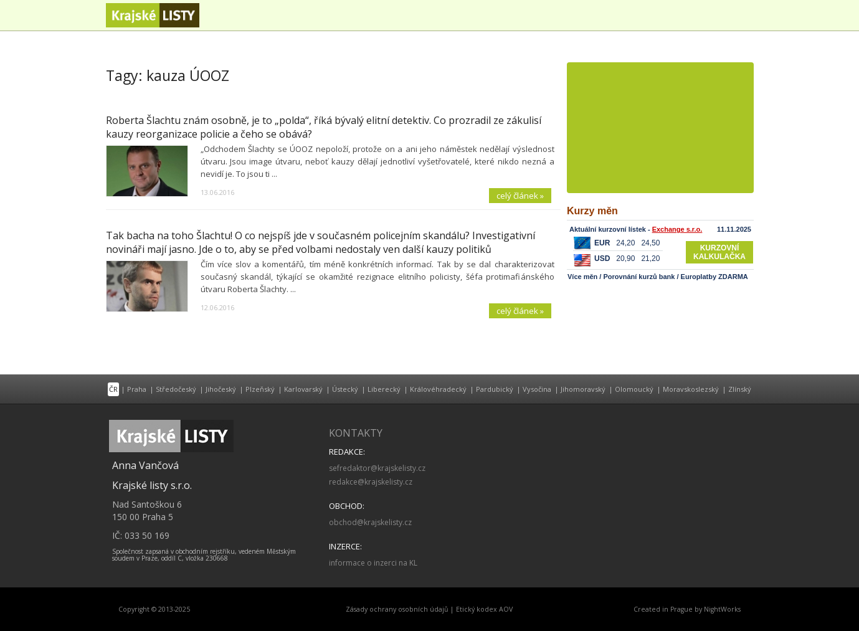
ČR (113, 389)
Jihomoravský (583, 389)
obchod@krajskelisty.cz (370, 522)
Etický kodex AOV (484, 609)
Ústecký (345, 389)
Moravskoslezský (691, 389)
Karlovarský (303, 389)
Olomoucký (634, 389)
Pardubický (494, 389)
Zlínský (739, 389)
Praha (136, 389)
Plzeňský (260, 389)
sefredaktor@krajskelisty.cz (377, 468)
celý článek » (520, 195)
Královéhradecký (438, 389)
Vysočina (537, 389)
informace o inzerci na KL (373, 562)
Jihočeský (221, 389)
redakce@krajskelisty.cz (370, 482)
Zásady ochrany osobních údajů (397, 609)
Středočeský (176, 389)
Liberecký (384, 389)
